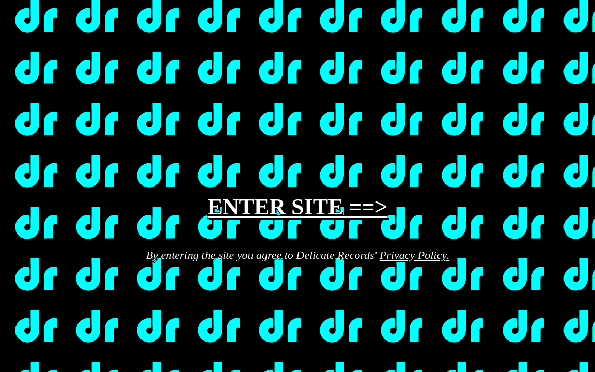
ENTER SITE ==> (297, 207)
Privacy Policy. (414, 255)
